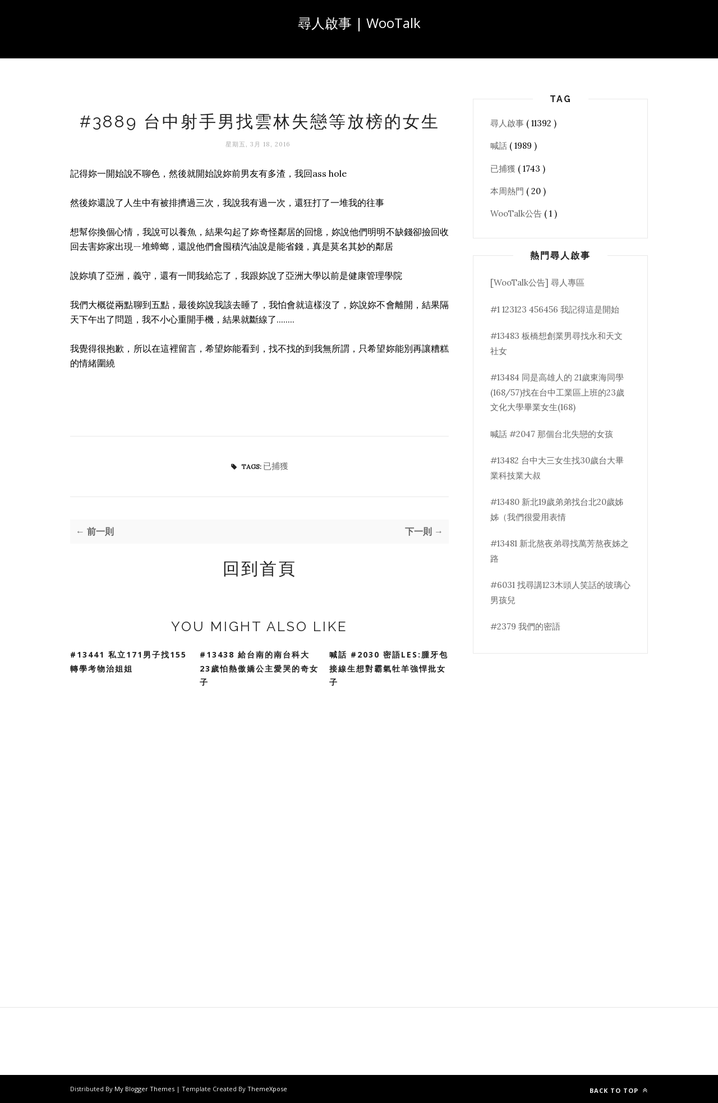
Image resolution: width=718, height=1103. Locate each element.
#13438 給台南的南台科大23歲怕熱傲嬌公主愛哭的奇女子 (259, 668)
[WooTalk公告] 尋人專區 (537, 282)
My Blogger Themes (145, 1088)
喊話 (499, 145)
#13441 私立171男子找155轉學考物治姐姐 (128, 661)
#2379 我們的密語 (525, 626)
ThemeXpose (267, 1088)
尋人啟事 (508, 123)
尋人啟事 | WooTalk (359, 22)
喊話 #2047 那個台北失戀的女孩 (551, 434)
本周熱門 (508, 191)
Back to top (619, 1090)
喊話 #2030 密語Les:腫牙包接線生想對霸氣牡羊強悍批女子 (388, 668)
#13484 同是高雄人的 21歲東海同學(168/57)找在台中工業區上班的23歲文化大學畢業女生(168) (557, 392)
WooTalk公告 (517, 213)
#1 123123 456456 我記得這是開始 (554, 309)
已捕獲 (275, 466)
